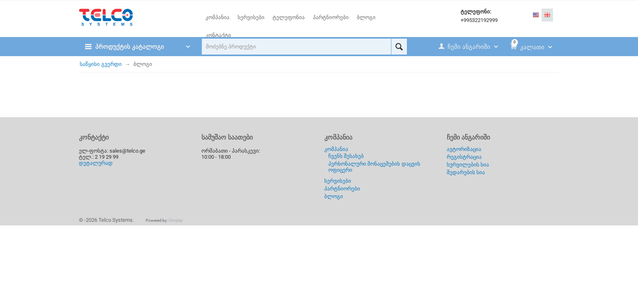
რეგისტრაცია (464, 157)
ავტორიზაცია (464, 149)
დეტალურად (96, 163)
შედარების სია (466, 172)
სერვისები (337, 181)
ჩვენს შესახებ (346, 156)
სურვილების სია (468, 165)
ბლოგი (333, 196)
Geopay (175, 220)
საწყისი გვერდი (101, 64)
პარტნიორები (342, 189)
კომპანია (336, 149)
